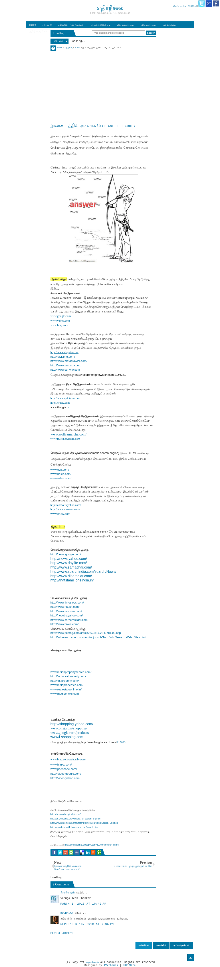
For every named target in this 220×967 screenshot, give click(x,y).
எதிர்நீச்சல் (92, 962)
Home (32, 24)
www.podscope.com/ (63, 769)
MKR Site (129, 965)
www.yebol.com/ (60, 478)
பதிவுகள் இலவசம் (100, 24)
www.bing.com (59, 325)
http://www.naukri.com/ (65, 606)
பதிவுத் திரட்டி (148, 24)
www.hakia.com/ (60, 474)
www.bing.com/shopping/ (68, 728)
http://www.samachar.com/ (71, 567)
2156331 (122, 742)
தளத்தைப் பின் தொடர (70, 24)
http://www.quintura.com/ (65, 398)
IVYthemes (111, 965)
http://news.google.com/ (65, 554)
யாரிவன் (47, 24)
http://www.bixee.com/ (64, 624)
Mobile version (179, 6)
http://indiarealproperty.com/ (68, 676)
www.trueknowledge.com (65, 438)
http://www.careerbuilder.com (69, 620)
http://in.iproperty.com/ (64, 680)
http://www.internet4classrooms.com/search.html (74, 827)
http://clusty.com (60, 402)
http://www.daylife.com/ (68, 563)
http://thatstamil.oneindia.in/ (72, 580)
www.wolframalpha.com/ (68, 434)
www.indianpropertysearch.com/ (70, 672)
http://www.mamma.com (65, 365)
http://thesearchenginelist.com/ (65, 814)
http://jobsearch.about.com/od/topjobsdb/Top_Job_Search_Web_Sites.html (98, 637)
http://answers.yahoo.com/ (65, 505)
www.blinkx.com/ (61, 764)
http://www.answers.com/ (65, 509)
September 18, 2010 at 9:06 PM (87, 924)
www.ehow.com (60, 513)
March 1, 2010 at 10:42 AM (83, 903)
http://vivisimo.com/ (62, 356)
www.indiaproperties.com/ (66, 685)
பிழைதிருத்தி (169, 24)
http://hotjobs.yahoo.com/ (66, 615)
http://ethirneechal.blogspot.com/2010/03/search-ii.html (92, 845)
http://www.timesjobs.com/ (67, 602)
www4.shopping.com (66, 737)
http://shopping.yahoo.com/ (71, 724)
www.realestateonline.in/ (66, 689)
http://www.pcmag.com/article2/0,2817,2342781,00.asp (85, 632)
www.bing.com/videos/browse (68, 759)
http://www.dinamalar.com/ (71, 576)
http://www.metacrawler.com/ (68, 361)
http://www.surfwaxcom (65, 369)
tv (68, 407)
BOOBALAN (67, 913)
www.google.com (60, 316)
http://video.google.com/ (65, 773)
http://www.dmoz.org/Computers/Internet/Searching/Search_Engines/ (84, 823)
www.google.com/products (69, 733)
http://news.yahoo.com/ (68, 558)
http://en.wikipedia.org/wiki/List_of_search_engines (75, 818)
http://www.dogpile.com (64, 352)
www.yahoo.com (60, 320)
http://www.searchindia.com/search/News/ (83, 571)
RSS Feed (192, 6)
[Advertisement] (103, 80)
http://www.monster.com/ (66, 611)
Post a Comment (61, 933)
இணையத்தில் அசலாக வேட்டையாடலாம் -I (94, 125)
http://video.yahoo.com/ (65, 778)
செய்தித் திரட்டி (125, 24)
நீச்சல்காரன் (68, 892)
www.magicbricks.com (64, 693)
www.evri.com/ (59, 469)
